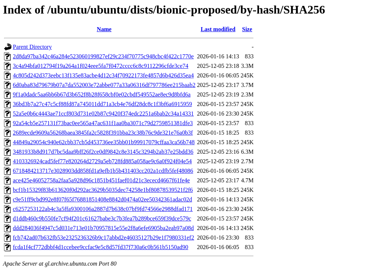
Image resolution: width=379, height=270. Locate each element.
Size (247, 29)
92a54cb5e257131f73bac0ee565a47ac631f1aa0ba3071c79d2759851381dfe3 (103, 123)
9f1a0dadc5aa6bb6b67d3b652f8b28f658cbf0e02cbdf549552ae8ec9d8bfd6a (101, 94)
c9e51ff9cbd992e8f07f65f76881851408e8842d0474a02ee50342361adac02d (102, 199)
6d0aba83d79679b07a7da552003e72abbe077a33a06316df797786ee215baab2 (104, 85)
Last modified (218, 29)
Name (104, 29)
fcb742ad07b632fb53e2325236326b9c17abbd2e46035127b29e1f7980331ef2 (103, 237)
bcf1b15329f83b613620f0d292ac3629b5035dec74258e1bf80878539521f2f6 (103, 190)
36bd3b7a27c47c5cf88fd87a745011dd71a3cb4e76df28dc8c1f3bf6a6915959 (102, 104)
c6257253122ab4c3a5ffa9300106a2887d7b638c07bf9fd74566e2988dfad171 (103, 209)
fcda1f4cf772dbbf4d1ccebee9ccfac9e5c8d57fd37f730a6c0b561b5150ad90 (100, 247)
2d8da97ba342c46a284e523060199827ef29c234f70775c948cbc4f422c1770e (103, 56)
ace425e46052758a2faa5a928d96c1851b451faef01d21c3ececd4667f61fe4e (101, 180)
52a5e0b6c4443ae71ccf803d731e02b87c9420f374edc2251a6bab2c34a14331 (103, 113)
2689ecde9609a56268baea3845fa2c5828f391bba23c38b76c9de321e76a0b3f (103, 132)
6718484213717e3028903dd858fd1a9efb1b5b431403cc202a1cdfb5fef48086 (103, 171)
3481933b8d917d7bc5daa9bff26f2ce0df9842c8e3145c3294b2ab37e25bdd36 (103, 152)
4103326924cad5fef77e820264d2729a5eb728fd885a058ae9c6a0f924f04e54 (102, 161)
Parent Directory (32, 47)
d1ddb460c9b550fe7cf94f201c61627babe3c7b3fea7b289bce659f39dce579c (102, 218)
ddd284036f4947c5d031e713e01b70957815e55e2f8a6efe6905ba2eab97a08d (103, 228)
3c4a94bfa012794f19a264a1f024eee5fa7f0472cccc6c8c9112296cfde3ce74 (100, 66)
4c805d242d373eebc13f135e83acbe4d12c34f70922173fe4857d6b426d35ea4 (103, 75)
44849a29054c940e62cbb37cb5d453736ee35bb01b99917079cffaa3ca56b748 (104, 142)
